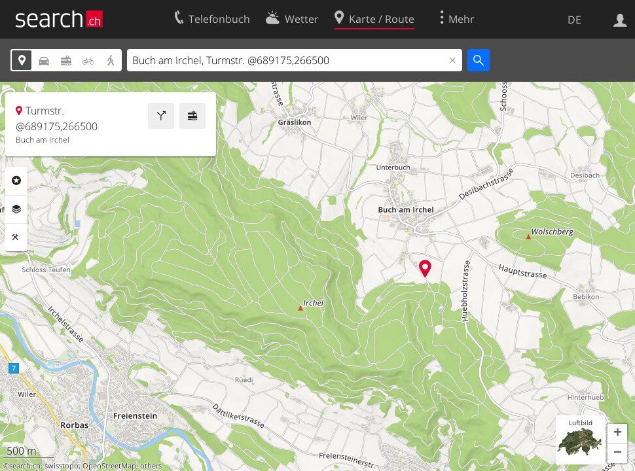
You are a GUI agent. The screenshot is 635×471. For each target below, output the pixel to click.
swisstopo (62, 465)
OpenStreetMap (109, 465)
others (151, 465)
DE (574, 19)
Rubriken (16, 180)
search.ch (25, 465)
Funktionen (16, 237)
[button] (617, 434)
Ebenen (16, 209)
